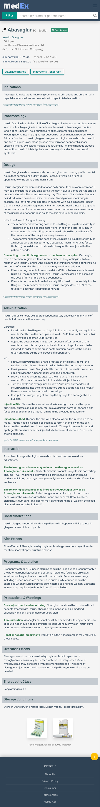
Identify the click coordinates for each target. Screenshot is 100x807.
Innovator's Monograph (47, 71)
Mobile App (50, 801)
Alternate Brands (15, 71)
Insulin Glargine (12, 37)
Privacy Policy (50, 781)
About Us (50, 774)
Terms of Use (50, 794)
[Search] (95, 15)
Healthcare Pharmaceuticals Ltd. (23, 45)
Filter (9, 15)
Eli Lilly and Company (28, 49)
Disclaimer (50, 787)
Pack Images (59, 30)
